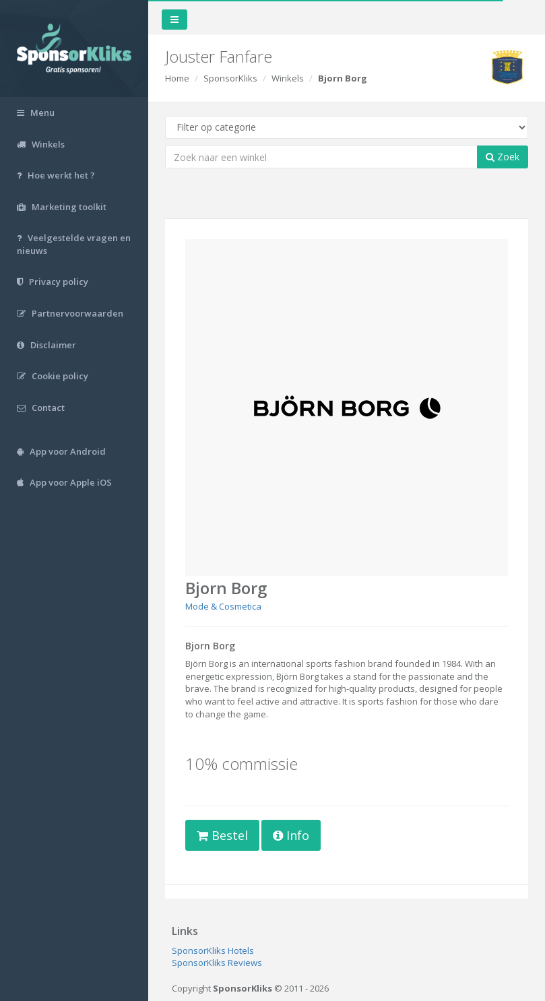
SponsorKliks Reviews (217, 963)
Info (291, 835)
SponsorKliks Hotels (213, 950)
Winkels (287, 78)
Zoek (502, 156)
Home (177, 78)
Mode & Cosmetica (223, 606)
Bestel (222, 835)
